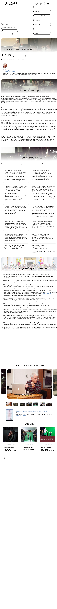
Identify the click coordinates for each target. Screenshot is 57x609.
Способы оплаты (21, 415)
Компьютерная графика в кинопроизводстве (47, 449)
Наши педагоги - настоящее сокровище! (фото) (10, 449)
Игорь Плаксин (9, 71)
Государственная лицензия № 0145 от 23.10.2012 (31, 411)
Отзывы (36, 33)
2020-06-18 (48, 445)
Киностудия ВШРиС (39, 15)
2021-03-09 (11, 445)
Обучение (36, 11)
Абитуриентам (38, 20)
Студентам (37, 24)
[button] (29, 397)
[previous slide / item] (2, 384)
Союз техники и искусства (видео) (28, 448)
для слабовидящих (7, 34)
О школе (36, 7)
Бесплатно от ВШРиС (39, 28)
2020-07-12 (29, 445)
